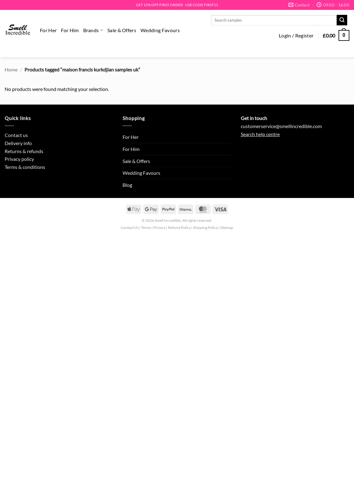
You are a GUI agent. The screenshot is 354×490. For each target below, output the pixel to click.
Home (11, 69)
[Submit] (342, 20)
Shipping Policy (205, 227)
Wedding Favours (160, 30)
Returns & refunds (24, 151)
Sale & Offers (121, 30)
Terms (146, 227)
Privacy (159, 227)
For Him (70, 30)
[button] (296, 35)
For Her (48, 30)
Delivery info (18, 143)
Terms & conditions (25, 167)
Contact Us (130, 227)
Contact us (16, 135)
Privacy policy (19, 159)
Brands (93, 30)
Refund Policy (179, 227)
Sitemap (226, 227)
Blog (127, 185)
